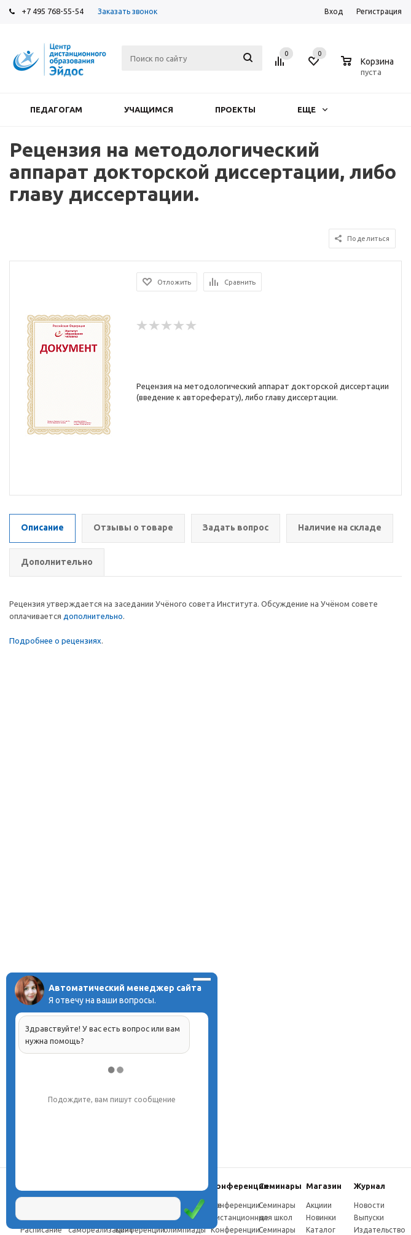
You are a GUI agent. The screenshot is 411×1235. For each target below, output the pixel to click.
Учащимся (148, 109)
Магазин (324, 1186)
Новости (369, 1205)
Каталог (320, 1230)
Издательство (379, 1230)
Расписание (41, 1230)
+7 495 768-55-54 (53, 11)
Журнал (369, 1186)
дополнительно (93, 616)
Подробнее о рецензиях (55, 640)
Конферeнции (239, 1186)
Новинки (321, 1217)
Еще (312, 109)
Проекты (235, 109)
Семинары (280, 1186)
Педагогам (56, 109)
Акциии (319, 1205)
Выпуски (369, 1217)
